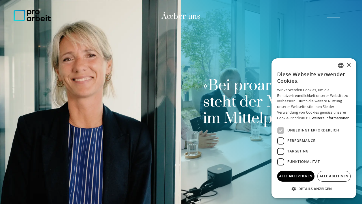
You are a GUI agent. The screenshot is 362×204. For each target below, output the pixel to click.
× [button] (348, 65)
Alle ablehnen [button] (334, 176)
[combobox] (341, 65)
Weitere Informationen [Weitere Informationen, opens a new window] (331, 118)
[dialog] (314, 128)
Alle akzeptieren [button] (296, 176)
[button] (314, 189)
